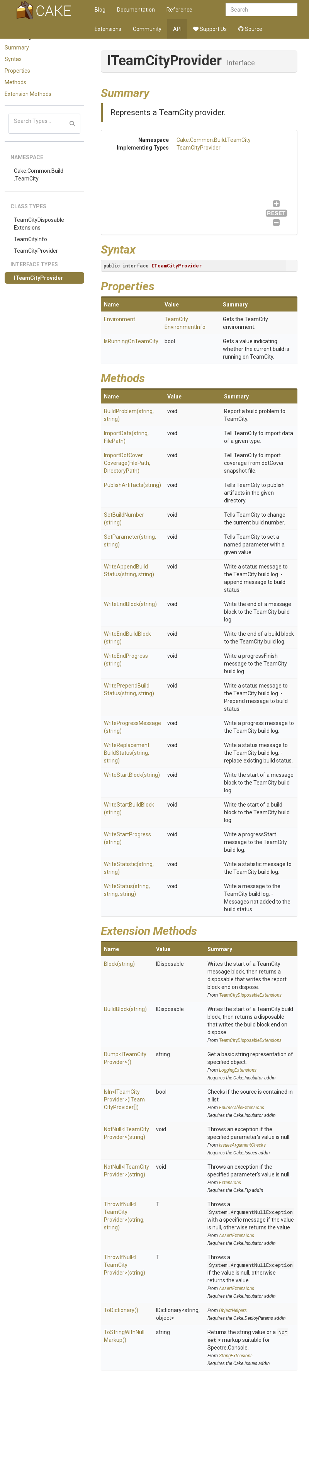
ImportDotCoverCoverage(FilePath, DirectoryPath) (127, 463)
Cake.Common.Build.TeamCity (38, 175)
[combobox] (261, 9)
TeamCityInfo (30, 239)
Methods (15, 82)
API (177, 29)
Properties (17, 71)
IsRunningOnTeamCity (131, 341)
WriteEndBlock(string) (130, 604)
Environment (119, 319)
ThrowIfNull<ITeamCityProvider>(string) (124, 1265)
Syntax (13, 59)
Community (147, 29)
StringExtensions (236, 1355)
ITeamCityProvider (38, 278)
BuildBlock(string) (125, 1009)
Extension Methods (28, 94)
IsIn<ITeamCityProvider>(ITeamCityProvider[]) (124, 1099)
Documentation (136, 10)
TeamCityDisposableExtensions (39, 224)
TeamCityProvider (36, 251)
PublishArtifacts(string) (132, 485)
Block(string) (119, 964)
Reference (179, 10)
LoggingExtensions (237, 1070)
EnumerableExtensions (241, 1107)
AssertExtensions (236, 1235)
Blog (100, 10)
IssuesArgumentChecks (242, 1145)
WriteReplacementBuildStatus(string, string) (126, 753)
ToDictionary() (121, 1310)
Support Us (210, 29)
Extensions (108, 29)
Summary (17, 47)
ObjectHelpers (233, 1310)
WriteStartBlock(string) (132, 775)
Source (250, 29)
